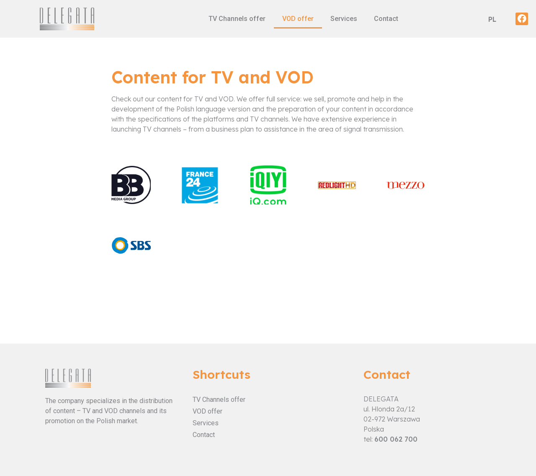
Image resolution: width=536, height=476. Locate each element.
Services (343, 19)
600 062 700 (395, 439)
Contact (386, 19)
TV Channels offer (237, 19)
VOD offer (298, 19)
